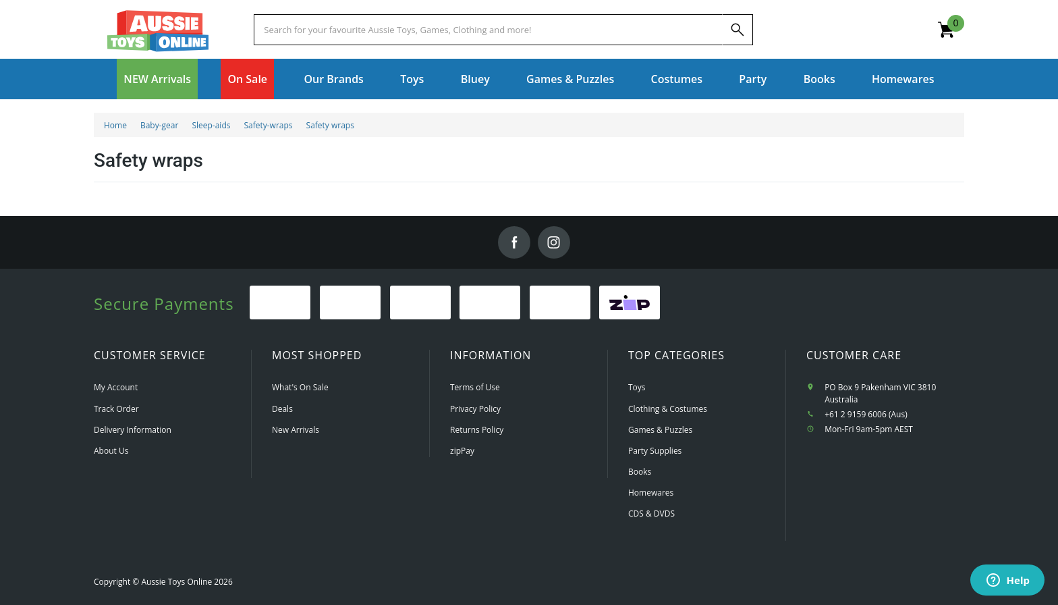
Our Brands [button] (333, 79)
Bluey (475, 79)
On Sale (247, 79)
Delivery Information (132, 430)
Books (819, 79)
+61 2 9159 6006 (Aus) (866, 414)
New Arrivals (295, 430)
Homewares (650, 492)
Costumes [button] (676, 79)
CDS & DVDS (651, 513)
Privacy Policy (475, 409)
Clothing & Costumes (667, 409)
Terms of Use (475, 387)
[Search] (737, 29)
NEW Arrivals (157, 79)
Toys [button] (412, 79)
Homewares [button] (903, 79)
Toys (637, 387)
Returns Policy (476, 430)
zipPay (462, 450)
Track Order (116, 409)
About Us (111, 450)
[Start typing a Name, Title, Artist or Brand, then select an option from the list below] (488, 29)
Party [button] (753, 79)
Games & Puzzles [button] (570, 79)
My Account (116, 387)
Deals (282, 409)
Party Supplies (654, 450)
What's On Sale (300, 387)
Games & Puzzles (660, 430)
